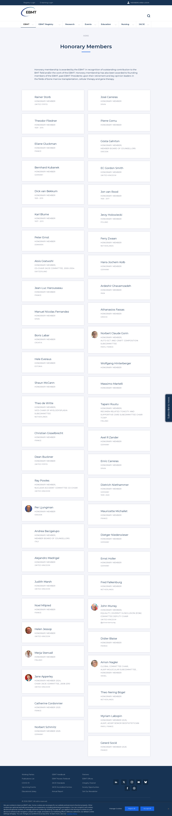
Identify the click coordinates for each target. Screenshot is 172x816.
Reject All (131, 808)
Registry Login (29, 3)
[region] (86, 809)
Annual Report (57, 791)
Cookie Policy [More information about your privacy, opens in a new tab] (72, 814)
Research (72, 25)
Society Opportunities (90, 787)
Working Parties (28, 775)
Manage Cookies (115, 808)
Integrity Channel (89, 783)
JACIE (144, 25)
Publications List (28, 779)
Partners (85, 775)
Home (86, 35)
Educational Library (29, 791)
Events (90, 25)
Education (109, 25)
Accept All (147, 808)
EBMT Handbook (58, 775)
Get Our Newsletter (89, 791)
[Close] (168, 808)
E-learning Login (46, 3)
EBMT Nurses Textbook (61, 779)
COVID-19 (25, 783)
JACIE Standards (58, 783)
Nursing (127, 25)
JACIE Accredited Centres (62, 787)
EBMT (28, 25)
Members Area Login (140, 3)
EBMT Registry (50, 25)
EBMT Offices (87, 779)
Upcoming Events (29, 787)
